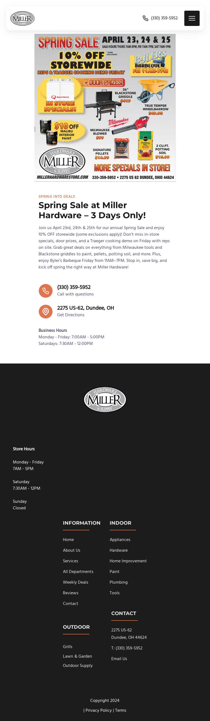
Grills (67, 647)
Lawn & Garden (77, 656)
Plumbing (119, 582)
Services (70, 561)
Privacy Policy (99, 710)
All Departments (78, 571)
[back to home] (22, 18)
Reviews (70, 593)
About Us (71, 550)
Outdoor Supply (78, 666)
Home (68, 539)
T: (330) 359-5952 (126, 648)
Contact (70, 603)
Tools (115, 593)
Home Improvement (128, 561)
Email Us (119, 659)
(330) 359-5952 (160, 18)
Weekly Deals (75, 582)
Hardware (119, 550)
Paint (114, 571)
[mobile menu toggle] (192, 18)
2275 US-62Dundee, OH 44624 (129, 634)
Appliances (120, 539)
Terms (120, 710)
